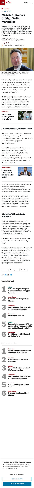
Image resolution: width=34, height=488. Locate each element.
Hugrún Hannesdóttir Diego (9, 38)
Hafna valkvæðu (17, 479)
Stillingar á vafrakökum (17, 474)
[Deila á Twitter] (7, 11)
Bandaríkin (5, 9)
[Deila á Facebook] (5, 11)
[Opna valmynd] (28, 3)
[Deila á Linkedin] (9, 11)
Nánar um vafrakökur (12, 468)
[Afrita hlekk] (2, 11)
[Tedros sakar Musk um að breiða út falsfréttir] (17, 173)
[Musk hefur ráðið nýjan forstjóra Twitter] (17, 116)
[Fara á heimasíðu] (7, 2)
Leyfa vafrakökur (17, 484)
